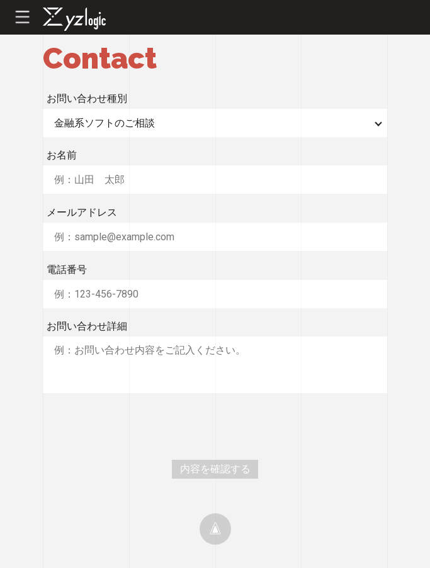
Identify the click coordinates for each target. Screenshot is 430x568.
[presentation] (138, 426)
